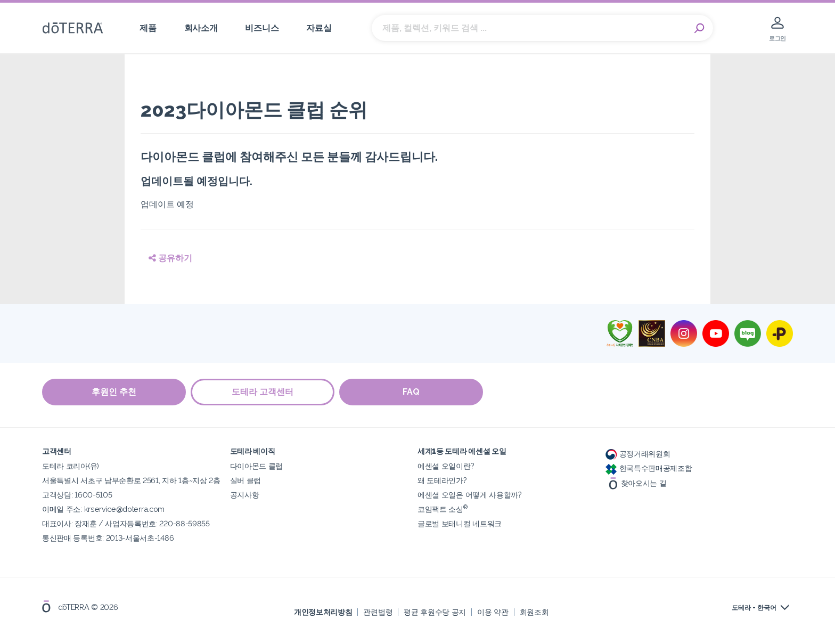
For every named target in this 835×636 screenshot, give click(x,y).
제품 (148, 28)
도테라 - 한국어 (754, 607)
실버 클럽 (245, 480)
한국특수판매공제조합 (648, 467)
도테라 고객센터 (263, 392)
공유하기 (170, 258)
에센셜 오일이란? (446, 465)
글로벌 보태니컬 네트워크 (460, 523)
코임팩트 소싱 (443, 508)
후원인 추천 (114, 392)
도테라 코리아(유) (70, 465)
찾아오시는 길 (636, 482)
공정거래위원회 (637, 453)
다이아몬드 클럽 (256, 465)
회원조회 (534, 611)
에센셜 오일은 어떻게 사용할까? (470, 494)
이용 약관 (492, 611)
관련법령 (377, 611)
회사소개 (201, 28)
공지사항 (244, 494)
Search (699, 28)
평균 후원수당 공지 (435, 611)
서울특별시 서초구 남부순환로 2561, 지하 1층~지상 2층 (131, 480)
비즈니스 (262, 28)
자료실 (318, 28)
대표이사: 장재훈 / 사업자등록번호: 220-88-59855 (126, 523)
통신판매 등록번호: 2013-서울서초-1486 (108, 537)
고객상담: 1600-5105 (77, 494)
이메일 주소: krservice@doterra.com (103, 508)
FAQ (412, 392)
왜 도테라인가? (442, 480)
